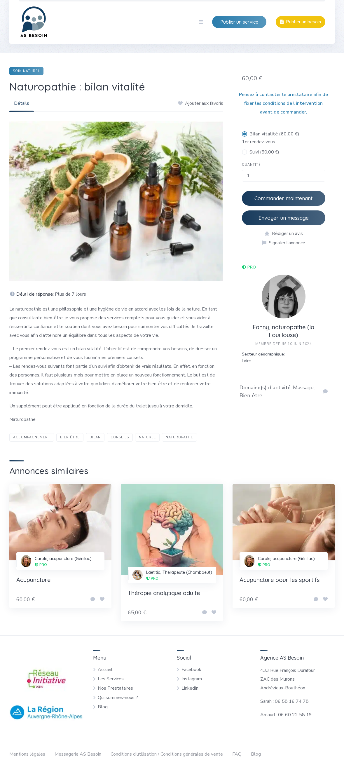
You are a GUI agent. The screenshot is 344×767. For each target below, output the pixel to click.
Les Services (111, 679)
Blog (103, 707)
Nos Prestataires (115, 688)
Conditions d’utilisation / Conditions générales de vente (167, 754)
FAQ (237, 754)
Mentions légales (27, 754)
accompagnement (31, 437)
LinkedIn (189, 688)
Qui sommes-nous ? (118, 697)
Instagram (191, 679)
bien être (70, 437)
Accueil (105, 669)
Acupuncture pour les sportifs (279, 579)
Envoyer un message (284, 218)
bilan (95, 437)
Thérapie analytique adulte (164, 593)
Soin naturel (26, 71)
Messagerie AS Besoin (78, 754)
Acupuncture (33, 579)
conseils (120, 437)
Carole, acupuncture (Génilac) (63, 558)
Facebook (191, 669)
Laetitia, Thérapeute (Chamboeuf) (179, 572)
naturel (147, 437)
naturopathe (179, 437)
